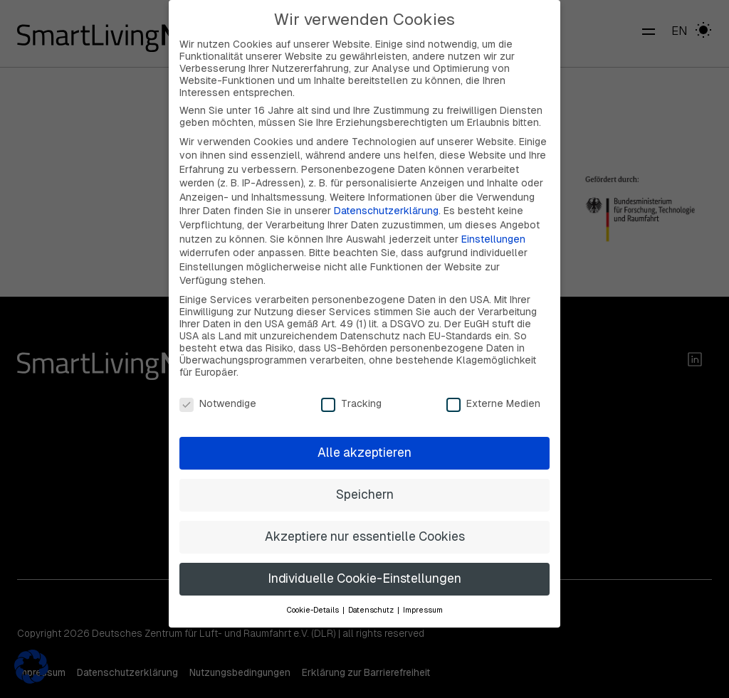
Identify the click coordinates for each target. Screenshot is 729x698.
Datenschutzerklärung (386, 193)
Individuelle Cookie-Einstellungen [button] (364, 561)
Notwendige (217, 385)
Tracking (351, 385)
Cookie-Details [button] (314, 591)
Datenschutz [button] (372, 591)
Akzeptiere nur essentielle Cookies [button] (365, 519)
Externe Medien (493, 385)
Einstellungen (493, 220)
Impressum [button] (423, 591)
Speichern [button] (365, 477)
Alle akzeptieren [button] (364, 435)
